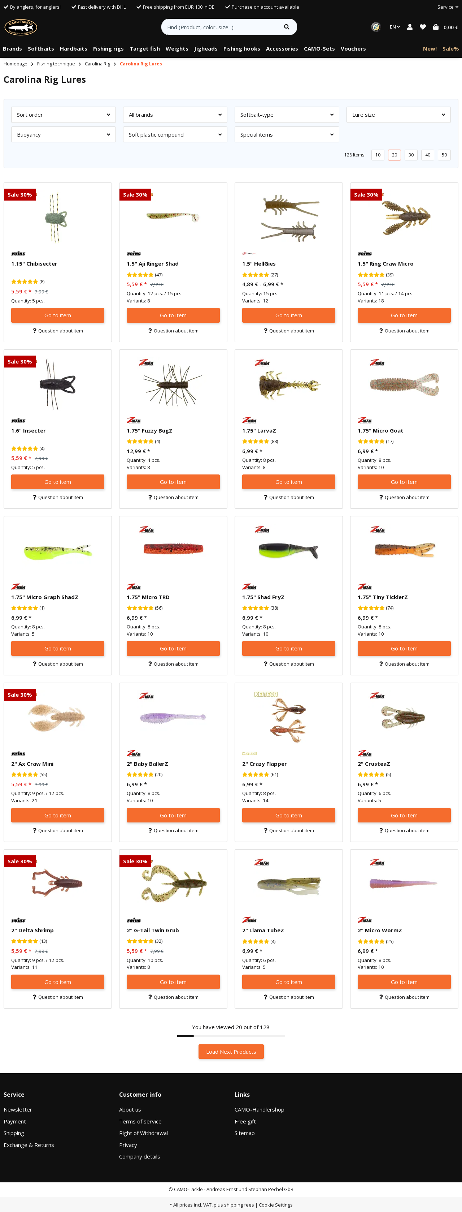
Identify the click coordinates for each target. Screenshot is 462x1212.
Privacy (128, 1144)
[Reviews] (24, 281)
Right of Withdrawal (143, 1132)
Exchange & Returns (29, 1144)
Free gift (245, 1121)
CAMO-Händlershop (259, 1109)
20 (394, 155)
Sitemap (245, 1132)
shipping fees (239, 1205)
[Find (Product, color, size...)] (219, 27)
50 (444, 155)
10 (377, 155)
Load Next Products (231, 1051)
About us (130, 1109)
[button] (445, 7)
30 (411, 155)
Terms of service (140, 1121)
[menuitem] (12, 49)
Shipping (14, 1132)
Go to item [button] (57, 315)
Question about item (58, 330)
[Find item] (286, 27)
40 (427, 155)
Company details (139, 1156)
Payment (15, 1121)
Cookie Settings (276, 1205)
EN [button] (395, 26)
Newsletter (18, 1109)
